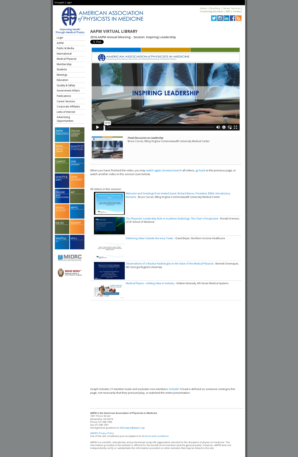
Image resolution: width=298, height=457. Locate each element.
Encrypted (59, 2)
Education (62, 80)
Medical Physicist (66, 59)
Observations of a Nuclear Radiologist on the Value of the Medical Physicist (169, 263)
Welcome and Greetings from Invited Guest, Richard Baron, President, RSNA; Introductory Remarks (178, 195)
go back (200, 170)
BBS (228, 11)
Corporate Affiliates (68, 106)
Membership (64, 64)
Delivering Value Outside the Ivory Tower (149, 238)
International (64, 53)
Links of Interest (66, 112)
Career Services (231, 8)
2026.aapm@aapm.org (132, 427)
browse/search (172, 170)
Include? (174, 389)
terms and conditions (156, 436)
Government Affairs (68, 90)
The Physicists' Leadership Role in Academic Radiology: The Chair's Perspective (172, 218)
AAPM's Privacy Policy (102, 433)
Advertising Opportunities (65, 119)
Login (69, 2)
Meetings (62, 75)
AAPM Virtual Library (113, 31)
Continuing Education (211, 11)
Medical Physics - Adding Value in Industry (150, 283)
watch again (153, 170)
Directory (214, 8)
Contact (237, 11)
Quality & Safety (66, 85)
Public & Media (65, 48)
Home (203, 8)
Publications (64, 96)
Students (62, 69)
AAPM (60, 43)
